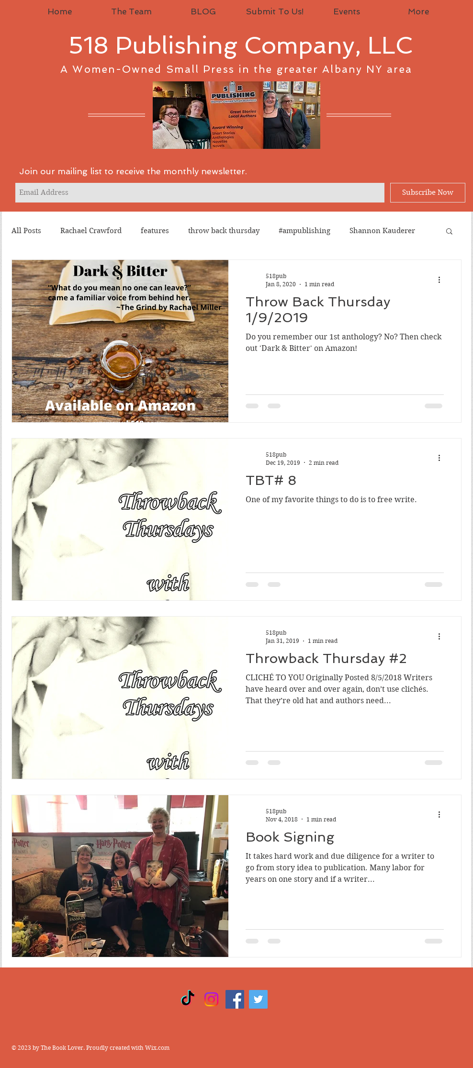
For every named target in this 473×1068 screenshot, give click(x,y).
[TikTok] (188, 999)
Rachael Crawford (91, 230)
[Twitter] (258, 999)
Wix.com (157, 1047)
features (155, 230)
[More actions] (442, 279)
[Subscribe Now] (427, 192)
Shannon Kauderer (382, 230)
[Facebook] (234, 999)
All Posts (26, 230)
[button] (449, 232)
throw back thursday (223, 230)
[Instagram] (211, 999)
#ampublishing (304, 230)
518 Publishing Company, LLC (240, 45)
